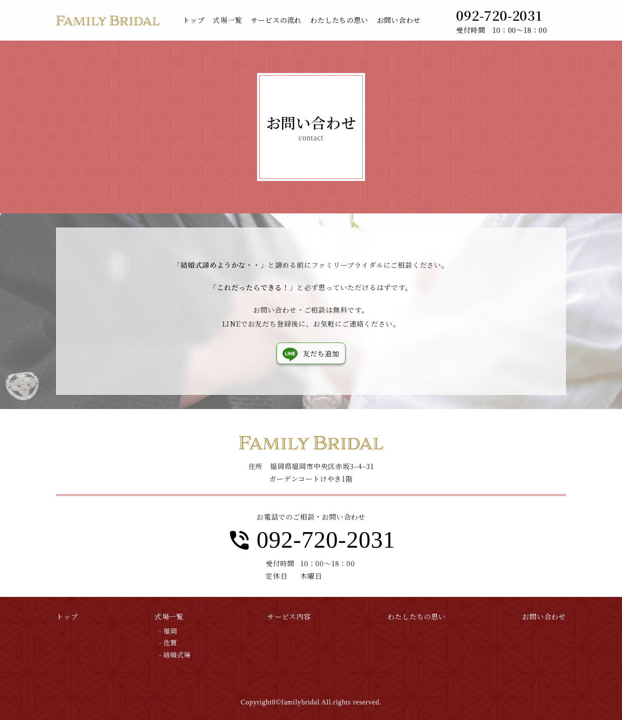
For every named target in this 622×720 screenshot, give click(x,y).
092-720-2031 (326, 540)
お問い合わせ (544, 617)
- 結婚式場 (175, 654)
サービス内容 (289, 617)
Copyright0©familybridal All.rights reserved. (311, 702)
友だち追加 (321, 353)
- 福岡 (168, 630)
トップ (67, 617)
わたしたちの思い (416, 617)
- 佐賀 (168, 642)
